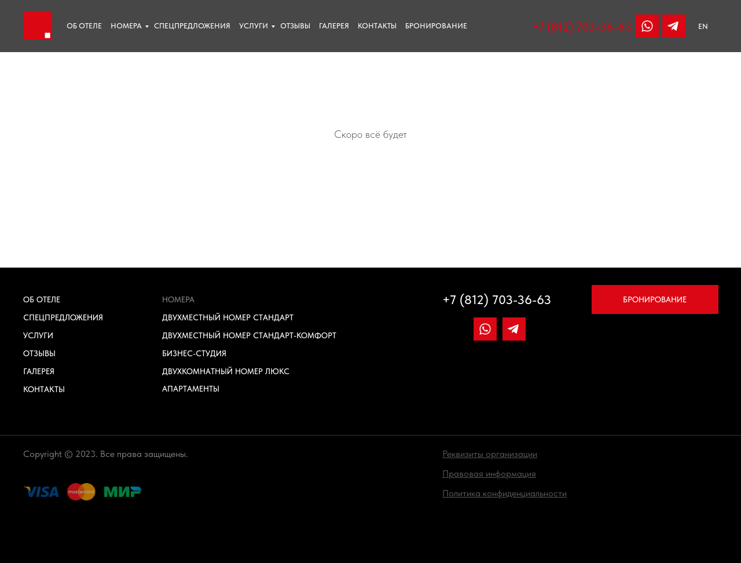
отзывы (295, 25)
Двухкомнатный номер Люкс (225, 371)
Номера (126, 25)
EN (703, 26)
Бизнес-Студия (194, 353)
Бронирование (436, 25)
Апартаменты (190, 388)
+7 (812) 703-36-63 (582, 27)
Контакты (377, 25)
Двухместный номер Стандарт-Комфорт (249, 335)
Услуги (253, 25)
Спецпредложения (192, 25)
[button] (489, 453)
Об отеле (84, 25)
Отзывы (39, 353)
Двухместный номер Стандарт (228, 317)
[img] (673, 26)
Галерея (334, 25)
